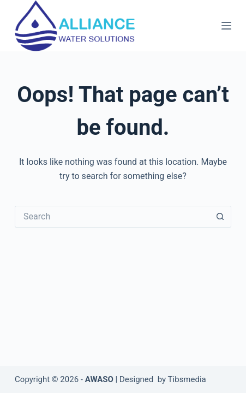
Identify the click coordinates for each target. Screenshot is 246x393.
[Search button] (220, 217)
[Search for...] (112, 217)
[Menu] (226, 26)
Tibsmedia (187, 379)
